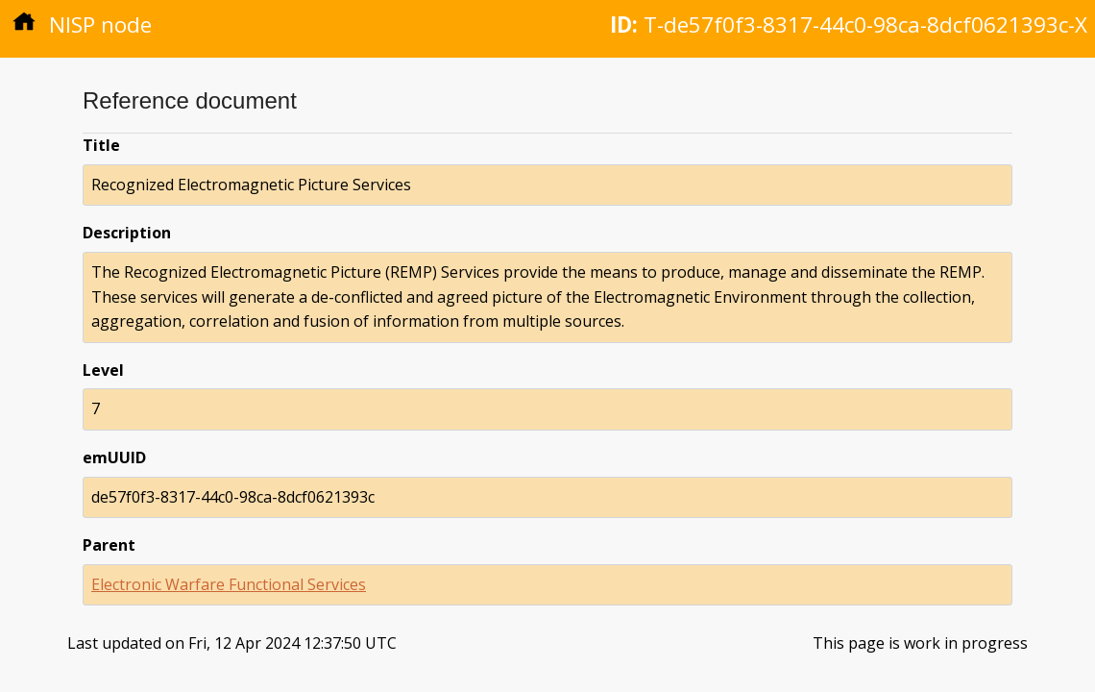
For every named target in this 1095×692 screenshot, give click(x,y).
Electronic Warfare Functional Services (228, 584)
